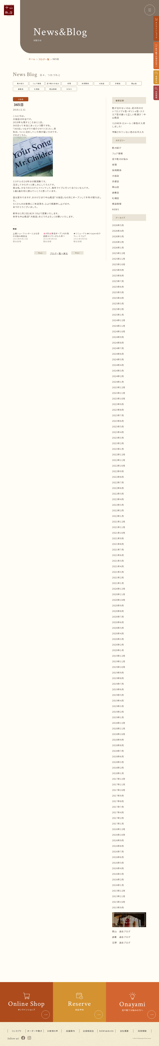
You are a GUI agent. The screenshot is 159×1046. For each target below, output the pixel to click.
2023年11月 (118, 393)
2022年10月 (118, 465)
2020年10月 (118, 599)
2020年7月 (118, 616)
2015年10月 (118, 901)
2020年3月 (118, 639)
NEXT (77, 253)
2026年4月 (118, 230)
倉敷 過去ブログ (121, 937)
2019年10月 (118, 667)
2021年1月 (118, 583)
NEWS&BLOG (106, 1030)
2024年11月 (118, 325)
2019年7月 (118, 683)
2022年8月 (118, 476)
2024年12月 (118, 320)
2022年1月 (118, 516)
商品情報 (53, 89)
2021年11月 (118, 527)
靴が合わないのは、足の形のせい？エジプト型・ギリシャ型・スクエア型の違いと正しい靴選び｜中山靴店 (129, 112)
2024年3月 (118, 370)
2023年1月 (118, 448)
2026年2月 (118, 242)
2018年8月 (118, 745)
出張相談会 (88, 1030)
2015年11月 (118, 896)
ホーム (32, 59)
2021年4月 (118, 566)
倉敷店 (20, 89)
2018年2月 (118, 767)
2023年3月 (118, 437)
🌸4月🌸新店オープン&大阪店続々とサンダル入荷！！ (56, 234)
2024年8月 (118, 342)
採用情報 (142, 1030)
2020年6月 (118, 622)
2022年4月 (118, 499)
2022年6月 (118, 488)
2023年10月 (118, 398)
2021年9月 (118, 538)
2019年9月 (118, 672)
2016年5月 (118, 862)
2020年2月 (118, 644)
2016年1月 (118, 885)
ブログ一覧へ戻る (59, 253)
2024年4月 (118, 365)
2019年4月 (118, 700)
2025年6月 (118, 286)
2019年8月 (118, 678)
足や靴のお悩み (53, 83)
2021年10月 (118, 532)
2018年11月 (118, 728)
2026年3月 (118, 236)
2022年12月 (118, 454)
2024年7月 (118, 348)
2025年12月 (118, 253)
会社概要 (124, 1030)
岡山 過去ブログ (121, 931)
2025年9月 (118, 269)
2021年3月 (118, 571)
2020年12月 (118, 588)
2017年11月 (118, 784)
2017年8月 (118, 801)
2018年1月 (118, 773)
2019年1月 (118, 717)
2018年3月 (118, 762)
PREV (40, 253)
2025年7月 (118, 281)
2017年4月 (118, 812)
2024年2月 (118, 376)
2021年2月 (118, 577)
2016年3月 (118, 873)
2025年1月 (118, 314)
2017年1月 (118, 823)
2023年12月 (118, 387)
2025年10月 (118, 264)
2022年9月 (118, 471)
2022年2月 (118, 510)
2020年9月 (118, 605)
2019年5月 (118, 694)
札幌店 (37, 89)
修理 (69, 83)
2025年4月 (118, 297)
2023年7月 (118, 415)
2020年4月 (118, 633)
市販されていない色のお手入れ (128, 132)
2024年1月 (118, 381)
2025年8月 (118, 275)
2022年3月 (118, 504)
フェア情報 (37, 83)
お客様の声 (52, 1030)
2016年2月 (118, 879)
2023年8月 (118, 409)
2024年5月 (118, 359)
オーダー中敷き (34, 1030)
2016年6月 (118, 857)
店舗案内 (70, 1030)
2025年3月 (118, 303)
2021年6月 (118, 555)
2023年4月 (118, 432)
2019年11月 (118, 661)
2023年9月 (118, 404)
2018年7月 (118, 750)
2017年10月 (118, 790)
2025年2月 (118, 309)
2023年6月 (118, 420)
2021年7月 (118, 549)
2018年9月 (118, 739)
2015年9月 (118, 907)
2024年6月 (118, 353)
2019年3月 (118, 706)
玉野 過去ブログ (121, 942)
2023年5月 (118, 426)
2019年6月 (118, 689)
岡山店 (134, 83)
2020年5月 (118, 627)
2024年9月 (118, 337)
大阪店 (101, 83)
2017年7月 (118, 806)
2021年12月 (118, 521)
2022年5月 (118, 493)
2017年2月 (118, 818)
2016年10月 (118, 834)
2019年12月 (118, 655)
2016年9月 (118, 840)
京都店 (118, 83)
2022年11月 (118, 460)
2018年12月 (118, 722)
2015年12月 (118, 890)
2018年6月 (118, 756)
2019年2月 (118, 711)
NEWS (69, 89)
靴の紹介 (20, 83)
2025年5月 (118, 292)
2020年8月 (118, 611)
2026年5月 (118, 225)
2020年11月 (118, 594)
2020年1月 (118, 650)
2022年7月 (118, 482)
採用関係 (85, 83)
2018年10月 (118, 734)
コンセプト (17, 1030)
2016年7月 (118, 851)
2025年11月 (118, 258)
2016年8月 (118, 845)
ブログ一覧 (44, 59)
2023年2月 (118, 443)
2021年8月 (118, 544)
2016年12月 (118, 829)
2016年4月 (118, 868)
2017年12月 (118, 778)
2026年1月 (118, 247)
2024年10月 (118, 331)
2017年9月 (118, 795)
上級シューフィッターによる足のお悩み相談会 (26, 234)
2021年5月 (118, 560)
